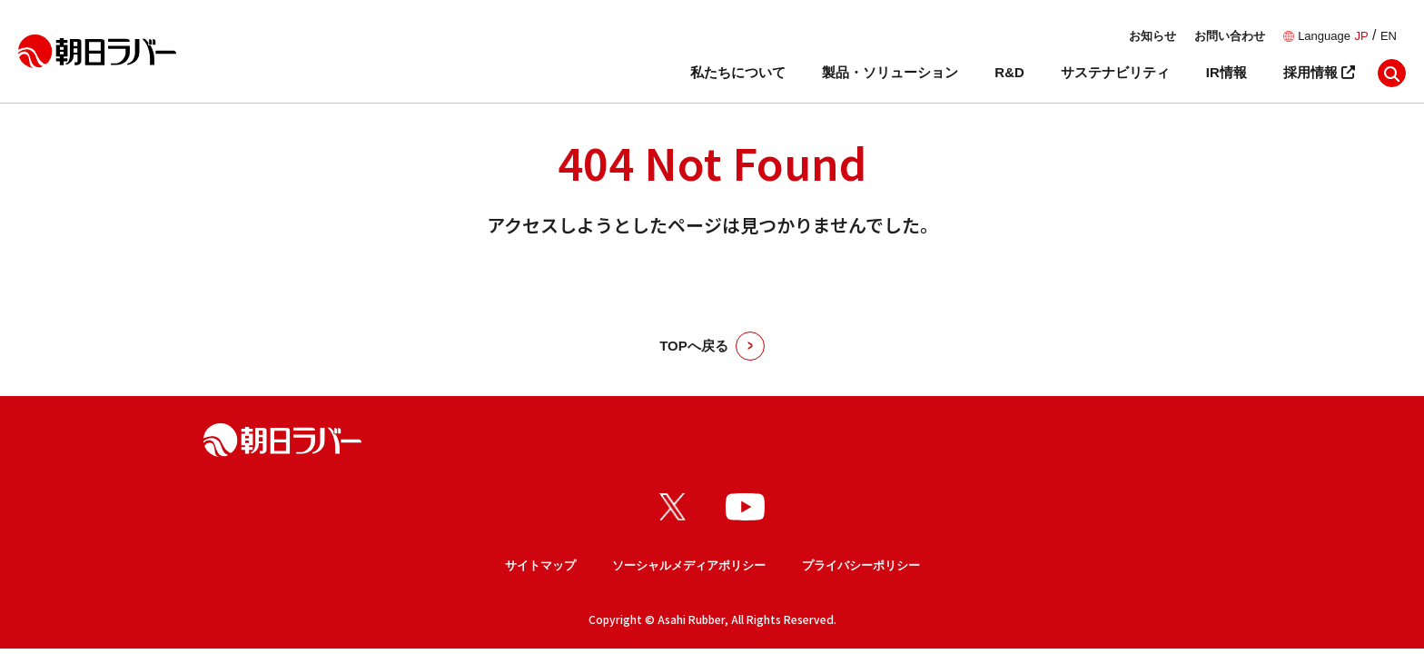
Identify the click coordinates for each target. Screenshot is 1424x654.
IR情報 (1226, 72)
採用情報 (1319, 72)
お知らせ (1152, 36)
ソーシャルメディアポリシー (689, 565)
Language (1324, 36)
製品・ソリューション (890, 72)
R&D (1009, 72)
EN (1388, 36)
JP (1361, 36)
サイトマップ (540, 565)
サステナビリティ (1115, 72)
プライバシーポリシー (861, 565)
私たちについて (738, 72)
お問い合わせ (1229, 36)
